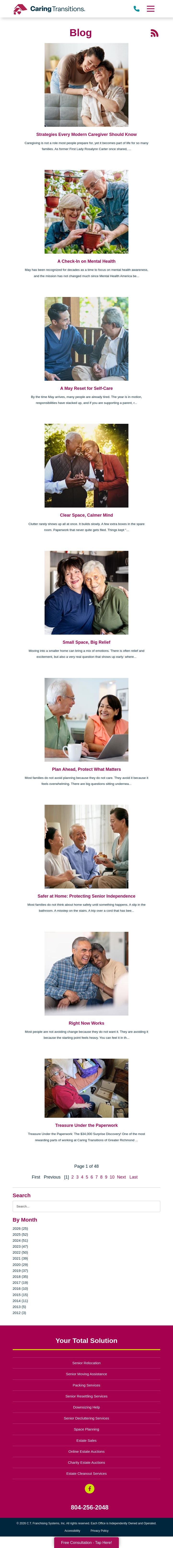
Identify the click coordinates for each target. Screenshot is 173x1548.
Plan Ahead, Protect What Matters (86, 769)
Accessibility (72, 1530)
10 (112, 1177)
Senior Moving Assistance (86, 1374)
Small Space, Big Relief (86, 642)
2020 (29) (20, 1265)
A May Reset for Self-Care (86, 388)
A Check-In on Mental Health (86, 261)
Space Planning (86, 1429)
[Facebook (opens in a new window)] (89, 1488)
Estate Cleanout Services (86, 1473)
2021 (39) (20, 1258)
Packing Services (86, 1385)
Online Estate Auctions (87, 1451)
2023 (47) (20, 1246)
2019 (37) (20, 1271)
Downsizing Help (86, 1407)
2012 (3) (19, 1313)
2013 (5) (19, 1307)
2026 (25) (20, 1228)
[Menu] (150, 9)
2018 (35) (20, 1276)
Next (121, 1177)
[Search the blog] (87, 1206)
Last (133, 1177)
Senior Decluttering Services (86, 1418)
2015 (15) (20, 1295)
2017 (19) (20, 1282)
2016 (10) (20, 1288)
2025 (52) (20, 1234)
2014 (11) (20, 1301)
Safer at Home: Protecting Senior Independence (86, 896)
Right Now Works (86, 1023)
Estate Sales (86, 1440)
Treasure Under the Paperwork (86, 1125)
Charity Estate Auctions (86, 1462)
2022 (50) (20, 1252)
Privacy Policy (100, 1530)
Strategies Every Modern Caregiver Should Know (86, 134)
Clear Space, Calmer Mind (86, 515)
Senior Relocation (86, 1363)
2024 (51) (20, 1240)
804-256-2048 (90, 1507)
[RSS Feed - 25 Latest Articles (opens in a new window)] (154, 32)
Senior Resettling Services (86, 1396)
